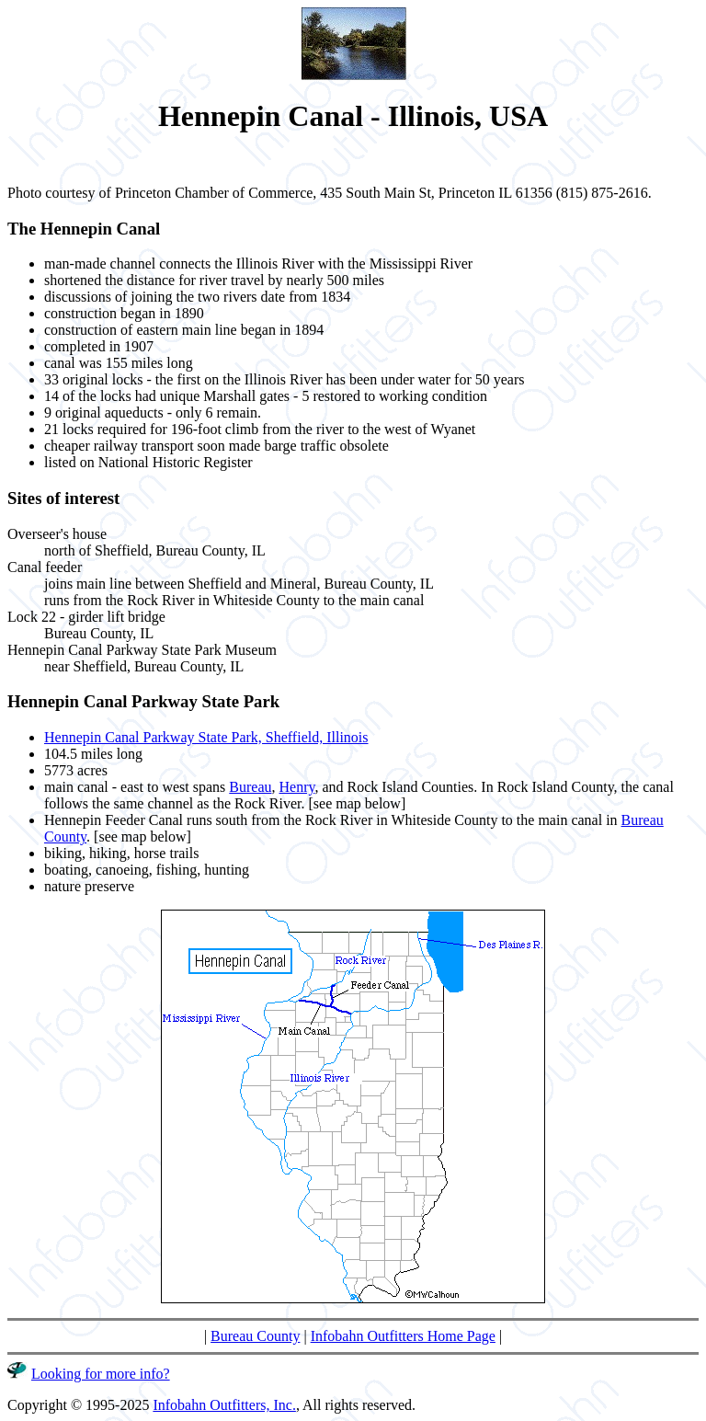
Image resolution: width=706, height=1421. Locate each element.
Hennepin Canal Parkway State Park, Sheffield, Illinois (206, 737)
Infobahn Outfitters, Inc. (224, 1405)
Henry (296, 787)
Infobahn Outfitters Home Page (403, 1336)
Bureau (250, 787)
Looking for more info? (100, 1373)
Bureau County (255, 1336)
